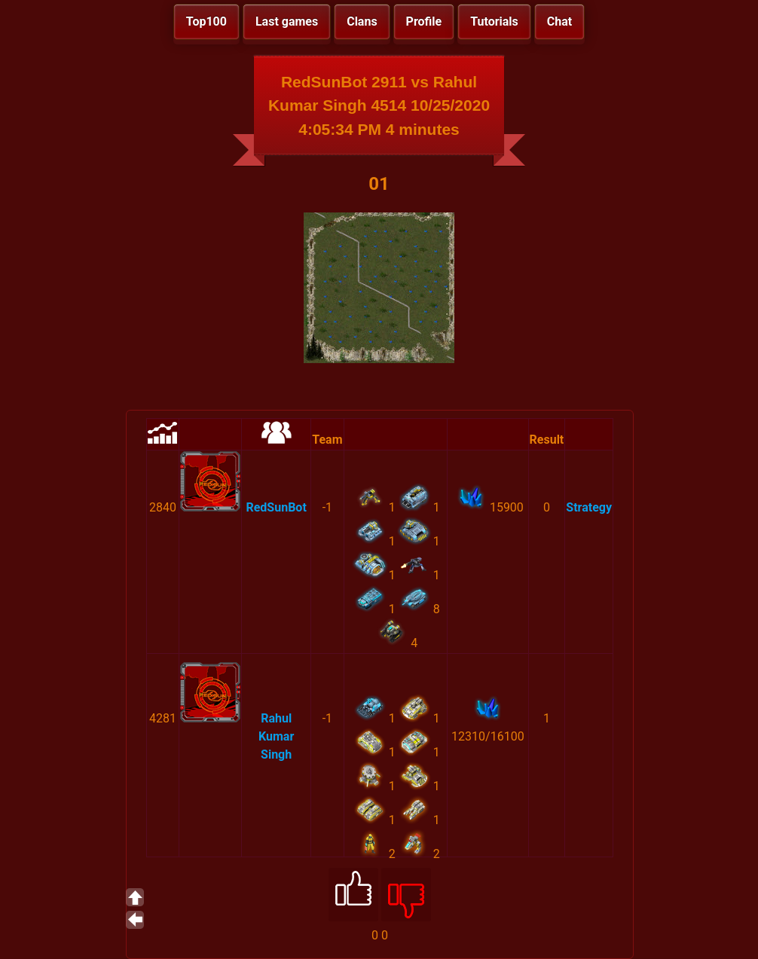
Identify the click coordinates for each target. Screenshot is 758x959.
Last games (286, 21)
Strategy (589, 507)
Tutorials (494, 21)
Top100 (206, 21)
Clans (362, 21)
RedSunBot (276, 507)
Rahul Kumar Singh (276, 736)
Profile (424, 21)
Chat (559, 21)
